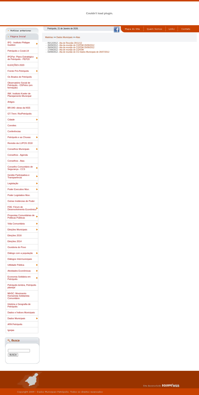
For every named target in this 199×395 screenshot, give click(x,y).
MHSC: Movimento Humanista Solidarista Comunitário (18, 295)
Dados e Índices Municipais (21, 312)
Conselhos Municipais (18, 149)
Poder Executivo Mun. (19, 189)
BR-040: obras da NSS (19, 108)
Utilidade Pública (16, 265)
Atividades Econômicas (19, 271)
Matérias (49, 37)
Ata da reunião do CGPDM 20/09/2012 (76, 45)
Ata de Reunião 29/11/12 (70, 43)
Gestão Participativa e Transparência (19, 176)
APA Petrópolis (15, 324)
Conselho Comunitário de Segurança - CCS (20, 167)
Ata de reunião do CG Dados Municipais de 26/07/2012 (84, 52)
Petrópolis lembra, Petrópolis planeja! (22, 286)
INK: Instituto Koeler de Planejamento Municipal (19, 94)
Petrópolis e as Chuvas (19, 137)
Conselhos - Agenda (18, 155)
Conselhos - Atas (16, 161)
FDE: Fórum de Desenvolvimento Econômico (22, 208)
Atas (78, 37)
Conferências (14, 131)
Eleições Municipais (17, 229)
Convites (12, 125)
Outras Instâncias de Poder (21, 201)
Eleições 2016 (15, 235)
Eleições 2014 (15, 241)
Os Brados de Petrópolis (20, 77)
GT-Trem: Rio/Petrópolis (20, 113)
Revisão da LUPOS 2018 (20, 143)
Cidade (11, 119)
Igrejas (11, 330)
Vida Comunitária (16, 223)
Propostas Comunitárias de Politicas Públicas (21, 216)
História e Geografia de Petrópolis (19, 305)
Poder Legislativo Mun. (19, 195)
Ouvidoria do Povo (17, 247)
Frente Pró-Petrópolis (18, 71)
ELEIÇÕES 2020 (16, 65)
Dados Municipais (16, 318)
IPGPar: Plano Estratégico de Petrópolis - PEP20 (21, 57)
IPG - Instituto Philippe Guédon (19, 43)
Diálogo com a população (20, 253)
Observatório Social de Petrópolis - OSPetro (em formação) (20, 85)
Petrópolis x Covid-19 (18, 51)
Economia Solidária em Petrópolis (19, 277)
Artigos (11, 102)
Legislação (13, 183)
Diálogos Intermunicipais (20, 259)
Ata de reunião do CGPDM (71, 50)
